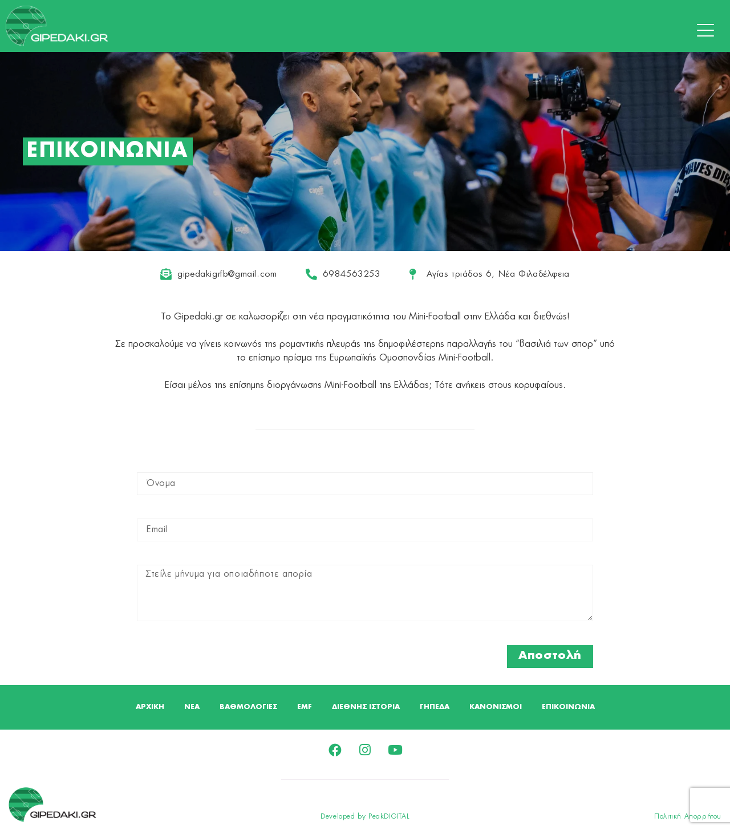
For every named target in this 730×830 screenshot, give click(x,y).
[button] (708, 30)
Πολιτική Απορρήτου (687, 818)
